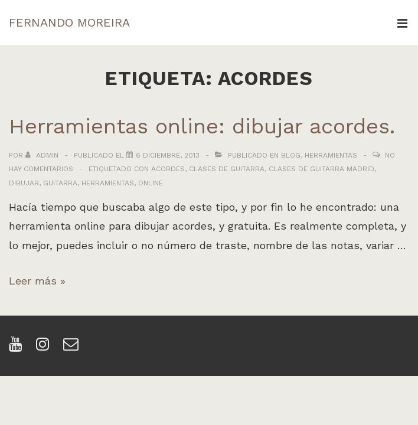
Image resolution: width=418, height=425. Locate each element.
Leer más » (37, 280)
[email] (72, 348)
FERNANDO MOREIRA (69, 22)
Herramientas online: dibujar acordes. (202, 126)
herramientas (107, 183)
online (150, 183)
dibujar (24, 183)
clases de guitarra (226, 169)
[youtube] (18, 348)
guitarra (60, 183)
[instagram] (45, 348)
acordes (168, 169)
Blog (291, 155)
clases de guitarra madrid (321, 169)
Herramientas (331, 155)
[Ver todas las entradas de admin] (43, 155)
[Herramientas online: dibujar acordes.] (168, 155)
